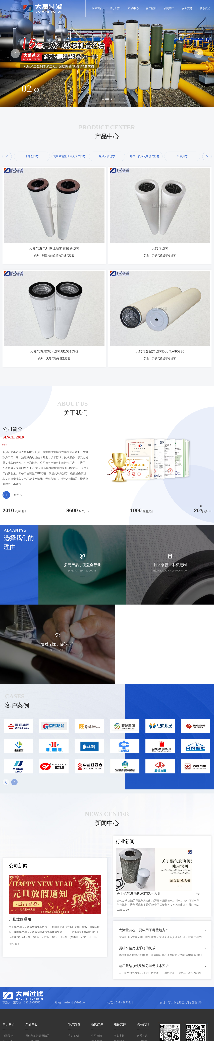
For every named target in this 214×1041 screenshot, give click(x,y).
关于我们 (9, 988)
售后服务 (119, 1005)
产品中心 (31, 988)
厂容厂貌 (8, 1016)
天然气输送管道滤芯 (37, 999)
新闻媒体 (97, 988)
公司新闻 (96, 999)
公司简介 (8, 999)
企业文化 (8, 1005)
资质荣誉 (8, 1010)
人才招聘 (96, 1010)
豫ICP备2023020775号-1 (153, 1036)
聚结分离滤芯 (33, 1016)
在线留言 (142, 1005)
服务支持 (120, 988)
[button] (15, 53)
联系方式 (142, 999)
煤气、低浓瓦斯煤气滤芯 (40, 1022)
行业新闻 (96, 1005)
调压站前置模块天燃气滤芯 (41, 1010)
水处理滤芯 (32, 1005)
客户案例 (74, 988)
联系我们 (143, 988)
